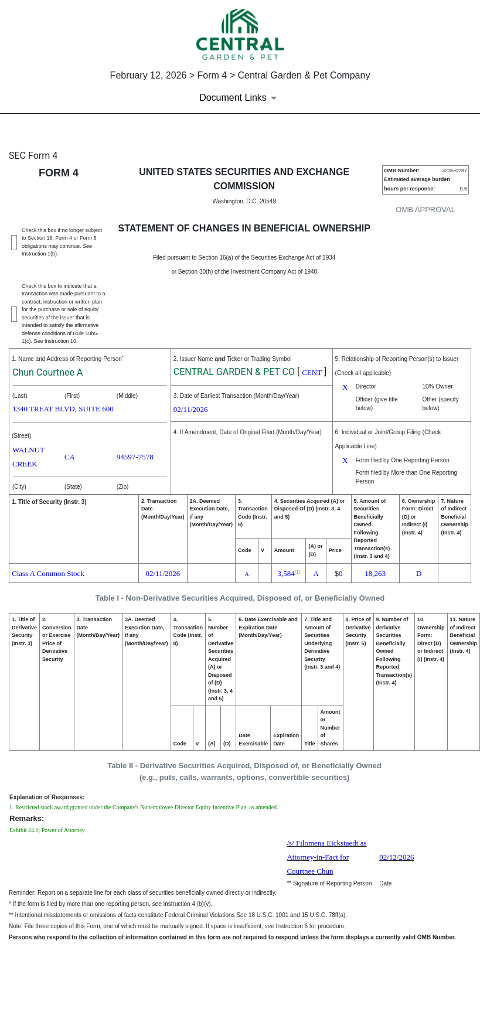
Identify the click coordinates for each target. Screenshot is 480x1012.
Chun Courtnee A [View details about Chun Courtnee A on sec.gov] (47, 372)
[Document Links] (240, 97)
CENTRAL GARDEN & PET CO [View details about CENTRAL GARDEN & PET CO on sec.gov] (234, 371)
